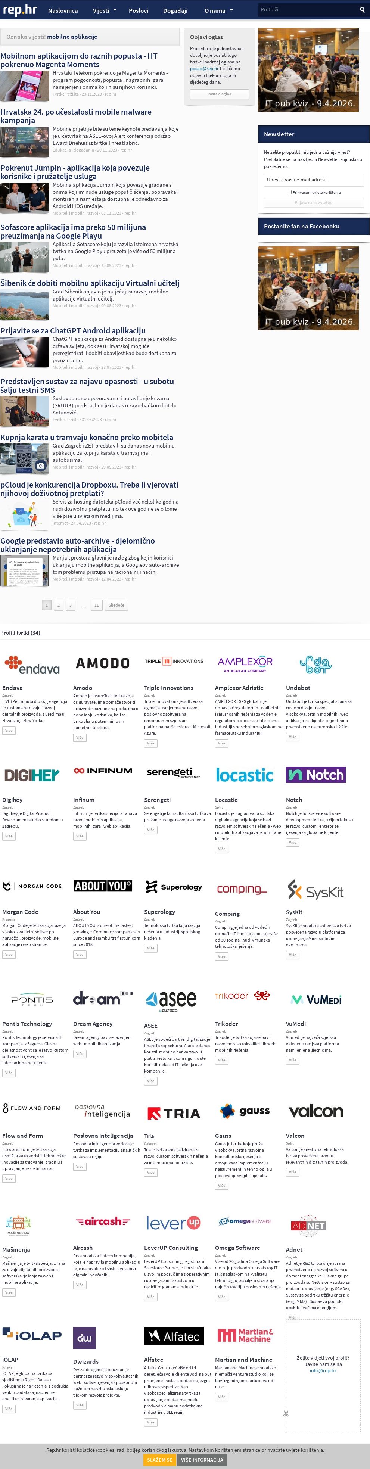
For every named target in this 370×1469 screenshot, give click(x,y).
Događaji (175, 10)
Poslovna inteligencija (103, 1136)
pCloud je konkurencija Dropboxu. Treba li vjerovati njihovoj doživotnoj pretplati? (89, 489)
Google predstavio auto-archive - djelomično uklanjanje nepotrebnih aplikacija (77, 545)
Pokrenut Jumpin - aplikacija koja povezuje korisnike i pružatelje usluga (75, 172)
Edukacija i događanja (73, 150)
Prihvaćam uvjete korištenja (317, 192)
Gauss (223, 1136)
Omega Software (237, 1248)
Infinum (83, 800)
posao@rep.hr (204, 68)
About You (86, 912)
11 (96, 605)
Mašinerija (16, 1249)
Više (9, 730)
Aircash (83, 1248)
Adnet (294, 1249)
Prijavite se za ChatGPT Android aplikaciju (73, 330)
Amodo (82, 688)
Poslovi (138, 10)
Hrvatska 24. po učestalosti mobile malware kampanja (76, 116)
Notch (294, 800)
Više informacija (202, 1459)
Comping (227, 913)
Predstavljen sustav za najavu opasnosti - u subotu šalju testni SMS (87, 385)
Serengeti (157, 800)
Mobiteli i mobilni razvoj (75, 213)
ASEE (151, 1025)
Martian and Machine (244, 1360)
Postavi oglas (219, 94)
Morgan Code (20, 912)
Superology (159, 912)
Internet (60, 523)
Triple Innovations (168, 688)
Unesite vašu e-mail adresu (297, 179)
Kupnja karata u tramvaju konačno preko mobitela (86, 437)
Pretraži (269, 9)
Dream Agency (92, 1024)
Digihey (12, 800)
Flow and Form (22, 1136)
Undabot (298, 688)
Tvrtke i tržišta (66, 94)
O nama (215, 11)
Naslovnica (63, 10)
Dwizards (86, 1361)
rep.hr (20, 11)
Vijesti (101, 11)
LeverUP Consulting (171, 1248)
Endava (12, 688)
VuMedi (296, 1024)
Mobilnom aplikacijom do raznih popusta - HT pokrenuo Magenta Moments (79, 60)
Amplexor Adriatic (239, 688)
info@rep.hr (323, 1370)
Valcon (295, 1136)
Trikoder (226, 1024)
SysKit (294, 912)
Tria (149, 1136)
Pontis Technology (27, 1024)
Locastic (226, 800)
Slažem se (159, 1459)
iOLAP (10, 1360)
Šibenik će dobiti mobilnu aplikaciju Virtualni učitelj (90, 283)
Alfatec (153, 1360)
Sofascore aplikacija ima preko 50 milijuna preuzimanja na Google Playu (73, 231)
